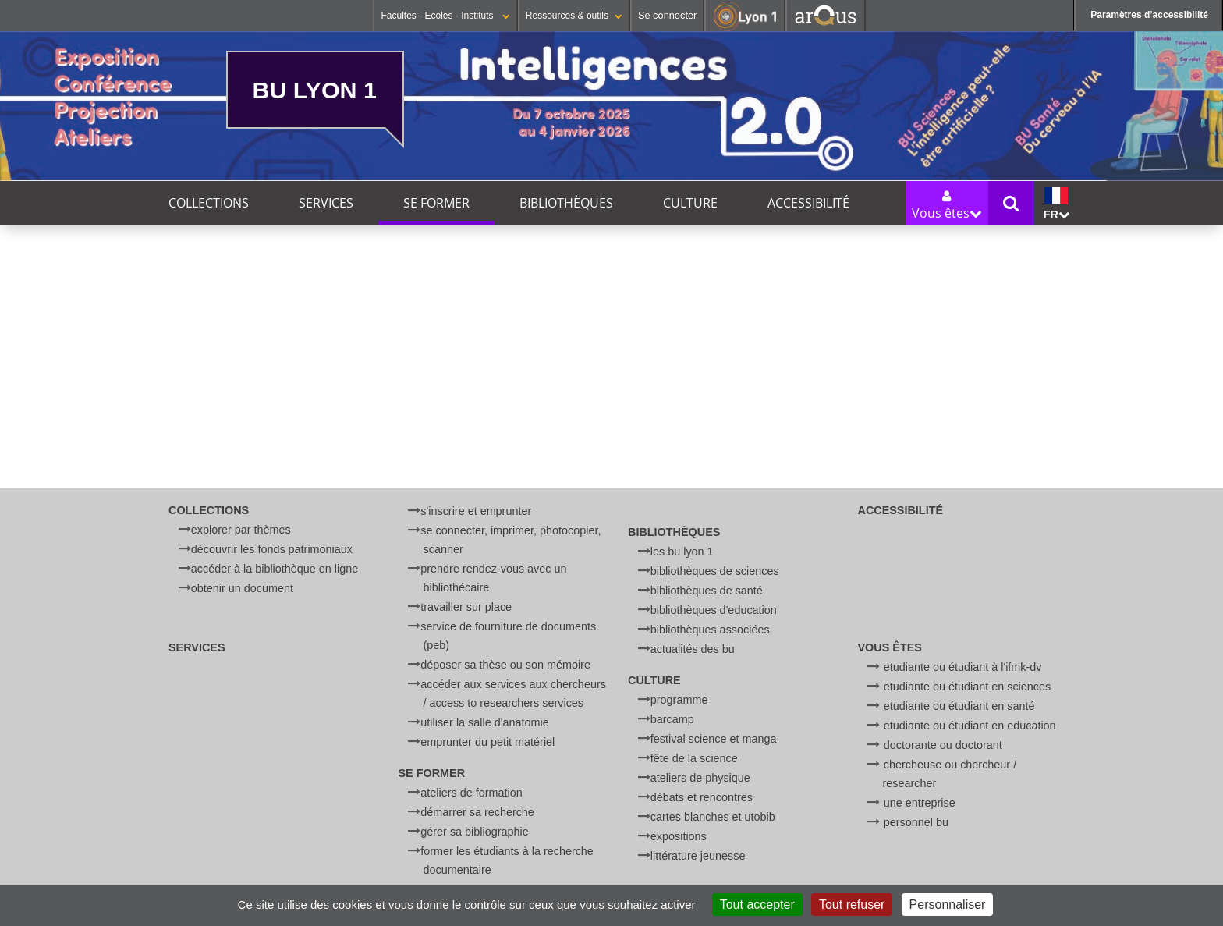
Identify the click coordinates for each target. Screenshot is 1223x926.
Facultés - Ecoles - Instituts (445, 15)
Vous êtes (890, 647)
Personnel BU (916, 822)
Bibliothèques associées (710, 629)
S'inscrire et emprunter (475, 511)
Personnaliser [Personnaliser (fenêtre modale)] (947, 904)
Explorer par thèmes (241, 529)
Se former (436, 202)
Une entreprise (919, 803)
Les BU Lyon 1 (682, 551)
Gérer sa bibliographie (474, 831)
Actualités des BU (692, 649)
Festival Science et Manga (713, 739)
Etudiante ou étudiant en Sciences (967, 686)
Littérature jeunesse (698, 856)
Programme (679, 700)
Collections (208, 202)
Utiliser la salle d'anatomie (484, 722)
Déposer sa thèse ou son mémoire (505, 664)
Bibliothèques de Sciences (714, 571)
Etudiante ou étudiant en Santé (959, 706)
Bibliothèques (566, 202)
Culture (690, 202)
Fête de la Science (694, 758)
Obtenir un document (242, 588)
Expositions (678, 836)
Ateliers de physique (700, 778)
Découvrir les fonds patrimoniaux (272, 549)
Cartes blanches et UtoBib (712, 817)
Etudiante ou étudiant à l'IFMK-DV (963, 667)
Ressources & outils (574, 15)
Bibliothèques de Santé (706, 590)
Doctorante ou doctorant (943, 745)
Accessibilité (808, 202)
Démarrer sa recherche (477, 812)
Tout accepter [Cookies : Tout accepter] (757, 904)
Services (326, 202)
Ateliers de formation (471, 792)
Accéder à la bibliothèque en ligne (274, 568)
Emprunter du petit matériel (487, 742)
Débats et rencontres (701, 797)
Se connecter (667, 15)
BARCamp (672, 719)
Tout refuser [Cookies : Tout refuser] (851, 904)
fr (1056, 204)
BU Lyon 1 (315, 89)
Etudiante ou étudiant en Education (970, 725)
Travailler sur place (466, 607)
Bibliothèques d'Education (713, 610)
